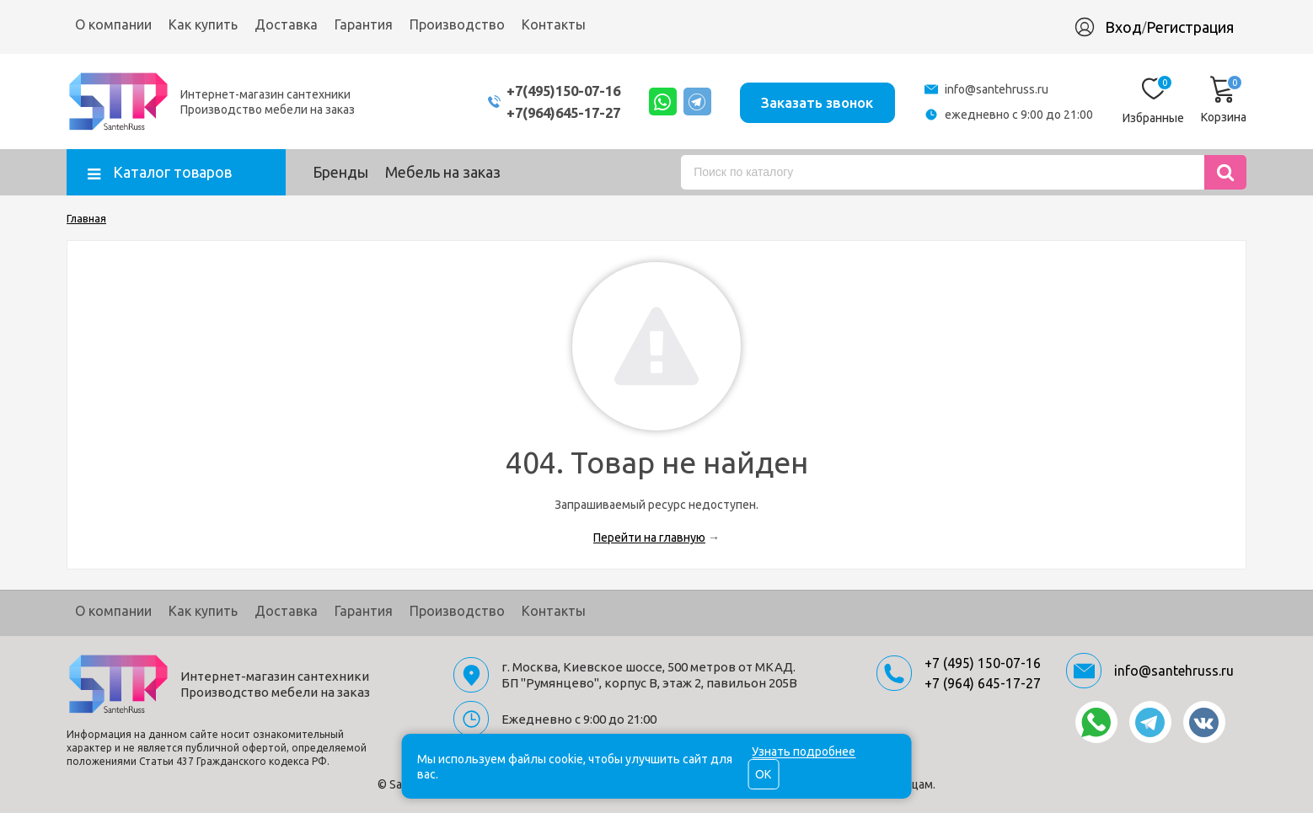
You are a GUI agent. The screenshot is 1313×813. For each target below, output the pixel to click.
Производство (457, 24)
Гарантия (364, 24)
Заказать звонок (815, 101)
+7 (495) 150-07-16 (982, 663)
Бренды (340, 171)
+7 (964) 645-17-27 (982, 683)
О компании (113, 24)
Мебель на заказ (443, 171)
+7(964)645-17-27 (549, 112)
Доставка (286, 24)
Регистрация (1190, 27)
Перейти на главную (649, 537)
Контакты (554, 24)
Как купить (203, 24)
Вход (1123, 27)
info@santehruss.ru (996, 89)
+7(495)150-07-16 (549, 91)
